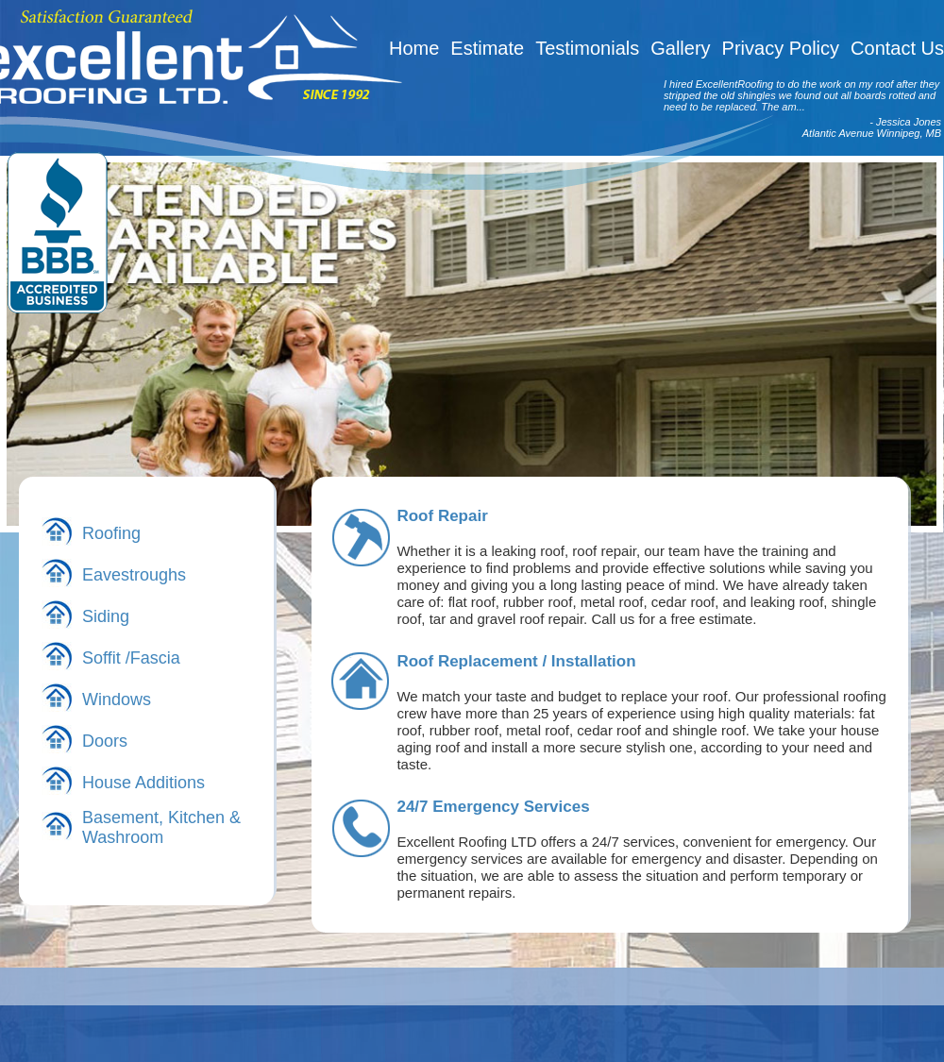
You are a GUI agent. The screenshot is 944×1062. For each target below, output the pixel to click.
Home (414, 48)
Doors (104, 741)
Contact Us (897, 48)
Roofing (111, 533)
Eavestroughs (134, 574)
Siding (105, 616)
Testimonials (587, 48)
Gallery (680, 48)
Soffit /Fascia (131, 658)
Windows (116, 699)
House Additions (143, 782)
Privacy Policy (780, 48)
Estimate (487, 48)
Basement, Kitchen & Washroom (161, 827)
